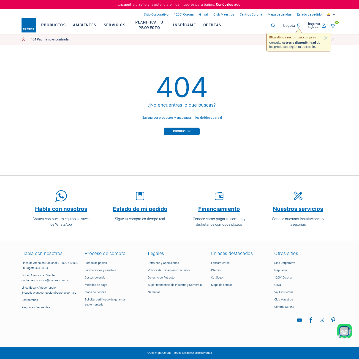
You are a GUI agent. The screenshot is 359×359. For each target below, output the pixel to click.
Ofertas (221, 29)
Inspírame (193, 29)
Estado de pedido (309, 14)
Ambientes (93, 29)
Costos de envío (95, 277)
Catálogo (217, 277)
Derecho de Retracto (161, 277)
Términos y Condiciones (163, 263)
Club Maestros (223, 14)
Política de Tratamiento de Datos (169, 270)
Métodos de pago (96, 285)
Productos (62, 29)
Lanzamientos (220, 263)
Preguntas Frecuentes (36, 307)
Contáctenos (30, 300)
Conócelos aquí (228, 4)
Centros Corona (251, 14)
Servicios (123, 29)
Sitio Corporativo (156, 14)
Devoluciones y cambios (101, 270)
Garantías (154, 292)
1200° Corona (184, 14)
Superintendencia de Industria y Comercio (175, 285)
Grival (203, 14)
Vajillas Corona (284, 292)
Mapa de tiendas (279, 14)
